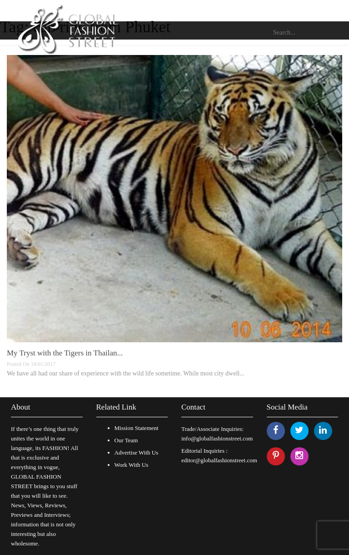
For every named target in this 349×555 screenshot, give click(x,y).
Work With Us (132, 464)
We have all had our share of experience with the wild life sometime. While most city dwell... (125, 373)
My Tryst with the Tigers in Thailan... (65, 353)
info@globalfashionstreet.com (217, 438)
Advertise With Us (137, 452)
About (20, 407)
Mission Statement (137, 428)
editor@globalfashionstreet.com (219, 460)
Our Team (126, 440)
